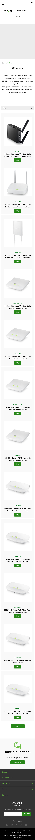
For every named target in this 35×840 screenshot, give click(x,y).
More (17, 726)
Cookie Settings (17, 837)
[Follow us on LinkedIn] (12, 825)
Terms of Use (17, 835)
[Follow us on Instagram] (21, 825)
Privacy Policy (26, 835)
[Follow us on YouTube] (26, 825)
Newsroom (6, 783)
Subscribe (26, 814)
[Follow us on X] (16, 825)
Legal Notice (8, 835)
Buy (17, 160)
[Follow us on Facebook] (7, 825)
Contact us (17, 762)
